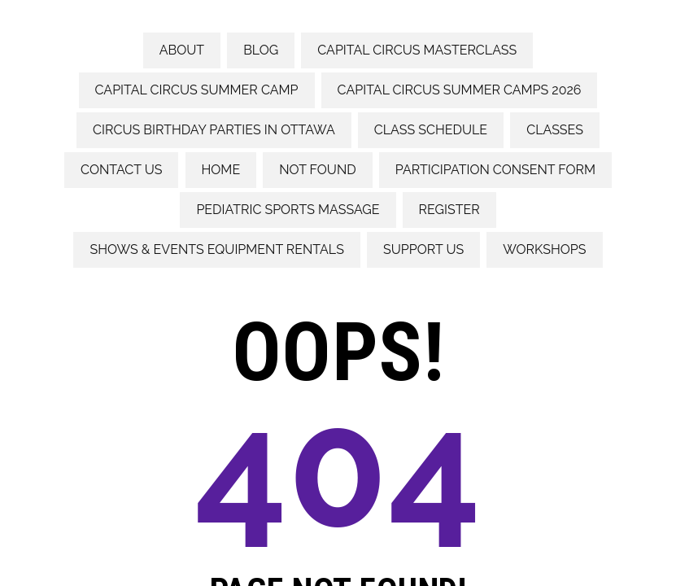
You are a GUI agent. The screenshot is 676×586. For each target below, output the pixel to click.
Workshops (544, 249)
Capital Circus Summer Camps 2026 (460, 90)
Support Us (423, 249)
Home (221, 169)
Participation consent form (495, 169)
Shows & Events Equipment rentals (216, 249)
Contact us (121, 169)
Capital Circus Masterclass (417, 50)
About (181, 50)
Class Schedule (430, 130)
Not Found (317, 169)
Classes (554, 130)
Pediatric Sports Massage (287, 209)
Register (449, 209)
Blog (260, 50)
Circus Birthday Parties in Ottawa (214, 130)
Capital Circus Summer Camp (197, 90)
